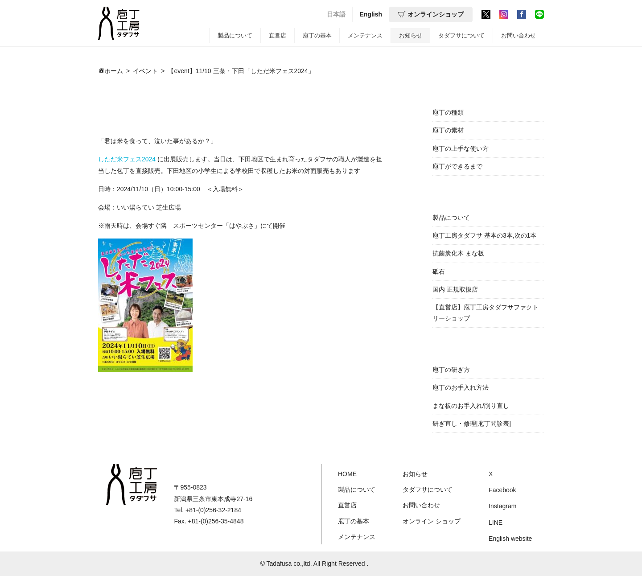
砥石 (438, 271)
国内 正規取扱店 (455, 289)
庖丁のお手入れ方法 (460, 387)
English (370, 14)
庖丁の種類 (448, 112)
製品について (235, 35)
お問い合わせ (518, 35)
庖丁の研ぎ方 (451, 369)
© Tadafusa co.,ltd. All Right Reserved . (314, 563)
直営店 (277, 35)
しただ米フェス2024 (127, 159)
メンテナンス (365, 35)
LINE (495, 522)
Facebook (502, 490)
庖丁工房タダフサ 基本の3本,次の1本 (484, 235)
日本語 (336, 14)
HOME (347, 473)
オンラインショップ (431, 14)
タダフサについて (461, 35)
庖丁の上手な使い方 (460, 148)
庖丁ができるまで (457, 166)
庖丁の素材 (448, 130)
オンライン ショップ (432, 521)
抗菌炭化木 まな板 (458, 253)
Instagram (502, 506)
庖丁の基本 (317, 35)
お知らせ (410, 35)
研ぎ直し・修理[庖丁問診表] (471, 423)
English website (510, 538)
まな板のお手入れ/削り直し (470, 405)
